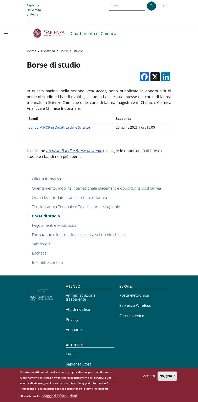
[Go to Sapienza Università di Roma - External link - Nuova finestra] (51, 33)
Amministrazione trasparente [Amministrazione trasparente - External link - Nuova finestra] (80, 297)
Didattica (48, 51)
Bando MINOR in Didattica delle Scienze (59, 127)
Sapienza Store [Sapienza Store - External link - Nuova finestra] (79, 364)
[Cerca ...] (151, 6)
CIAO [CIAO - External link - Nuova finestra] (70, 353)
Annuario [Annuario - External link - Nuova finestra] (74, 329)
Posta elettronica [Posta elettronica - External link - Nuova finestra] (134, 295)
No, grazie (167, 377)
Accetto (149, 377)
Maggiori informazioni (59, 397)
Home (31, 51)
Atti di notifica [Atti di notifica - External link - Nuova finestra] (78, 309)
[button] (34, 12)
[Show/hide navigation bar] (7, 34)
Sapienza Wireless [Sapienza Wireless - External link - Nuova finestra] (135, 305)
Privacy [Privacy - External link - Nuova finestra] (72, 319)
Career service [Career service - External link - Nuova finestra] (131, 315)
